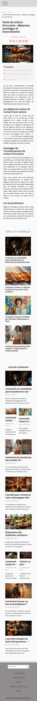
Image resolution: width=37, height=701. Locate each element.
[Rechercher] (18, 667)
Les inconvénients (11, 80)
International (18, 677)
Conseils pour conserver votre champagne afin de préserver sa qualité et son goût (18, 499)
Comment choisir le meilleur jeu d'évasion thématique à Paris (17, 318)
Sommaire (9, 67)
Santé (18, 682)
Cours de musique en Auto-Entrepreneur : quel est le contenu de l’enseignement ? (17, 643)
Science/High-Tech (18, 686)
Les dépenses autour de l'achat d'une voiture (19, 71)
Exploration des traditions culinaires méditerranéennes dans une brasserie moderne (18, 536)
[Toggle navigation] (5, 3)
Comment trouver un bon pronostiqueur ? (16, 603)
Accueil (3, 12)
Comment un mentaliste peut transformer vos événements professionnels (17, 259)
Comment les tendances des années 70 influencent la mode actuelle (17, 348)
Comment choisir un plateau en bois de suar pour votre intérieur (17, 289)
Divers (10, 12)
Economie (18, 673)
